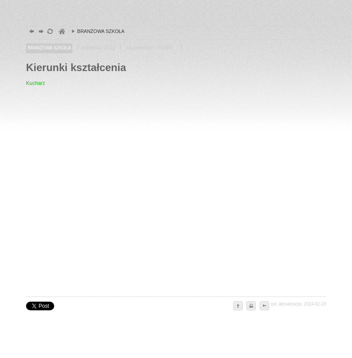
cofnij (264, 306)
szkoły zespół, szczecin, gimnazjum (61, 32)
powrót (30, 32)
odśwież (49, 32)
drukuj (250, 306)
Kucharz (35, 83)
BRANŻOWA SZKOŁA (95, 31)
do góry (237, 306)
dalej (40, 32)
